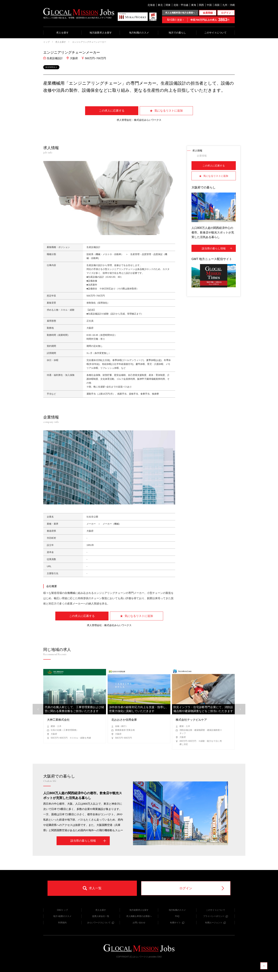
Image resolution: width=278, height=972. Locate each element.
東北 (160, 5)
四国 (217, 5)
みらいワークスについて (100, 922)
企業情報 (202, 155)
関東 (168, 5)
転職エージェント (215, 922)
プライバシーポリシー (215, 916)
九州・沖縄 (228, 5)
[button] (240, 709)
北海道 (151, 5)
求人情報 (197, 150)
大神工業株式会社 (58, 719)
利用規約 (62, 922)
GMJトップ (62, 910)
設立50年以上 (51, 67)
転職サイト (177, 922)
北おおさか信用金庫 (124, 719)
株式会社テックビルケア (191, 719)
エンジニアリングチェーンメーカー (89, 42)
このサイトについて (215, 32)
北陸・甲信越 (180, 5)
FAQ (177, 916)
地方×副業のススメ (62, 916)
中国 (209, 5)
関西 (201, 5)
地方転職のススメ (139, 32)
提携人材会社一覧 (100, 916)
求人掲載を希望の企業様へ (139, 916)
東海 (193, 5)
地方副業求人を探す (101, 32)
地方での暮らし (177, 32)
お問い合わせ (139, 922)
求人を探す (62, 32)
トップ (46, 42)
